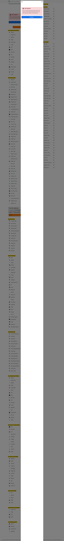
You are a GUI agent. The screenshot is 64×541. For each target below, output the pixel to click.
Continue (36, 17)
